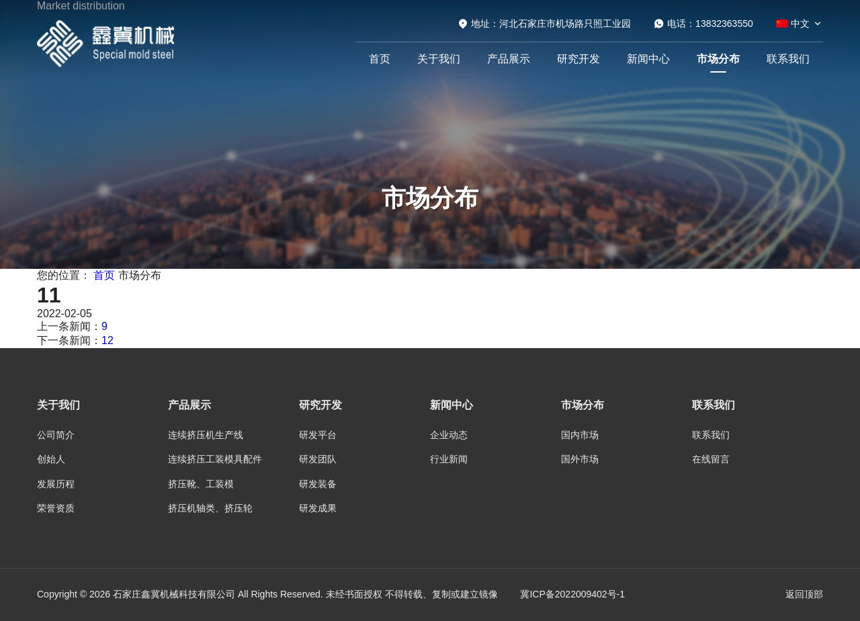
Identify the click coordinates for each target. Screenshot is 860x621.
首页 (379, 59)
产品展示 (508, 59)
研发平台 (318, 434)
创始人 (51, 459)
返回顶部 (804, 594)
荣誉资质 (56, 508)
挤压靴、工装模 (201, 484)
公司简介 (56, 434)
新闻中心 (648, 59)
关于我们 (438, 59)
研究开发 (578, 59)
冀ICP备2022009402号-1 (572, 594)
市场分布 (718, 59)
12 (107, 340)
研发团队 (318, 459)
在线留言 (711, 459)
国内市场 (580, 434)
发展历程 (56, 484)
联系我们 (788, 59)
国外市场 (580, 459)
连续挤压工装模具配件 (215, 459)
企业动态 (449, 434)
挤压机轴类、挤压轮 (210, 508)
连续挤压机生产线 (205, 434)
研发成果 (318, 508)
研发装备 (318, 484)
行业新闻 (449, 459)
